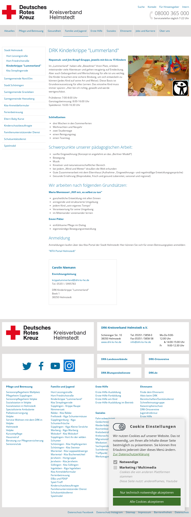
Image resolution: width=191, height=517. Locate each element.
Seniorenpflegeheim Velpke (21, 399)
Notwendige (125, 462)
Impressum (144, 512)
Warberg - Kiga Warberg (64, 430)
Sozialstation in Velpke (18, 402)
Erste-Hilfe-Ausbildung (108, 392)
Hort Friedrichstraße (17, 61)
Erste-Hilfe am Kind (106, 399)
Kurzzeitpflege (14, 433)
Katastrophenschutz (151, 406)
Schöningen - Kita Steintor (65, 447)
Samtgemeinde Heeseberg (19, 98)
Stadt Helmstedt (13, 50)
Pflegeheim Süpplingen (19, 395)
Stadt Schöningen (14, 85)
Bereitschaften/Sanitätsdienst (157, 399)
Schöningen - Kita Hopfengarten (69, 444)
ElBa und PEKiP (59, 478)
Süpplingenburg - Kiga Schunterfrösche (63, 421)
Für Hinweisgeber (169, 7)
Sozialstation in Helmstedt (21, 406)
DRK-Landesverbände (114, 359)
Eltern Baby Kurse (14, 119)
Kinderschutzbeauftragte (18, 125)
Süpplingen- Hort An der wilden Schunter (68, 438)
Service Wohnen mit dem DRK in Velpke (24, 421)
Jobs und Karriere (145, 31)
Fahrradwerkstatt (105, 418)
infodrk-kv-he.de (140, 342)
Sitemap (130, 512)
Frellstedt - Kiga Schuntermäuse (69, 416)
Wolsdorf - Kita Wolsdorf (64, 433)
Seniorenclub (13, 444)
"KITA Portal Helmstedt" (62, 251)
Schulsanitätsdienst (15, 139)
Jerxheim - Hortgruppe (63, 458)
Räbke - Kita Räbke (61, 413)
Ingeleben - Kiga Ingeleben (66, 468)
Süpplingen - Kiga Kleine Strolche (69, 426)
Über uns (165, 31)
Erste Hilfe (96, 31)
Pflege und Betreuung (31, 31)
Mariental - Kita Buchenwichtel (68, 454)
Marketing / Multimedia (134, 467)
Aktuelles (9, 31)
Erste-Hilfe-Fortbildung (108, 395)
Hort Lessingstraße (17, 56)
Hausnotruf (12, 437)
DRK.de (153, 372)
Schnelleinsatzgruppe (152, 402)
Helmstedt (12, 426)
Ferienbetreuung (13, 112)
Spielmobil (10, 145)
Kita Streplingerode (17, 70)
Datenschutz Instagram (109, 512)
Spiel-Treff (57, 482)
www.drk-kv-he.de (111, 342)
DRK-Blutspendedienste (115, 372)
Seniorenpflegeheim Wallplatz (23, 392)
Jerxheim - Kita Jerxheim (64, 461)
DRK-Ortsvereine (159, 359)
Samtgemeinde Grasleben (19, 92)
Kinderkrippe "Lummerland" (23, 65)
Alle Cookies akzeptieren (147, 501)
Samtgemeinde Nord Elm (18, 78)
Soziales (111, 31)
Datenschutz (182, 512)
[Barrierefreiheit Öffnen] (180, 88)
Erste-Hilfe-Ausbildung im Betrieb (114, 402)
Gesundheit (54, 31)
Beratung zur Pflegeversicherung (24, 440)
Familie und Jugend (75, 31)
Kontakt (152, 7)
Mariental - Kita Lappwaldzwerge (69, 451)
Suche (141, 7)
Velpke (10, 416)
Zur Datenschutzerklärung (131, 454)
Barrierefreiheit (163, 512)
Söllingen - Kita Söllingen (64, 465)
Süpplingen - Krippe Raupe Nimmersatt (65, 407)
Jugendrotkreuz (148, 413)
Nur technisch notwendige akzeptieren (147, 492)
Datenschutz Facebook (80, 512)
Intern (185, 7)
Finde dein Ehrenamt (152, 392)
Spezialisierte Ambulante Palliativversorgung (20, 411)
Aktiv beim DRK (148, 395)
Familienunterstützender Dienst (22, 132)
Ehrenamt (125, 31)
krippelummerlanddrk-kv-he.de (70, 280)
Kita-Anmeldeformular (16, 105)
